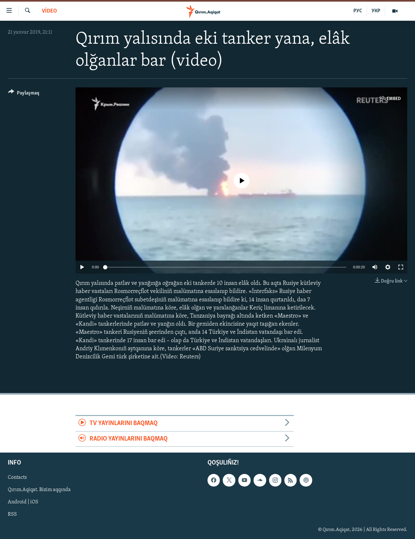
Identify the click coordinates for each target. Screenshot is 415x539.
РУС (357, 11)
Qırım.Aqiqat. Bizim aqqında (39, 489)
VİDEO (49, 11)
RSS (12, 514)
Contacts (17, 477)
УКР (376, 11)
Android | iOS (23, 502)
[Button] (23, 94)
